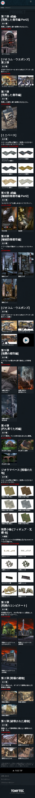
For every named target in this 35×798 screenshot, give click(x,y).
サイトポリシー (5, 779)
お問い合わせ (5, 776)
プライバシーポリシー (7, 782)
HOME (2, 7)
